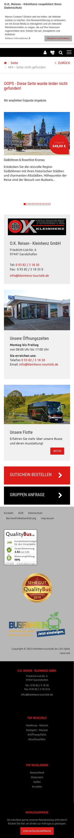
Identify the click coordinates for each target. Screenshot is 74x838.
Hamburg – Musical (37, 724)
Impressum (47, 517)
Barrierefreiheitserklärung (21, 517)
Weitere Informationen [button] (18, 38)
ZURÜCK (62, 61)
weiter (57, 449)
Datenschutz (35, 511)
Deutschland (37, 771)
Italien (37, 780)
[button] (37, 830)
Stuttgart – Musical (37, 728)
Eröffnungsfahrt (37, 733)
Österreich (37, 776)
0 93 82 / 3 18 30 (27, 263)
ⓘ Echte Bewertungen (26, 562)
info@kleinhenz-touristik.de (29, 274)
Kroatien (37, 785)
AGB (20, 511)
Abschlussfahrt (37, 738)
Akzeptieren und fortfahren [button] (58, 38)
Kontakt (8, 511)
